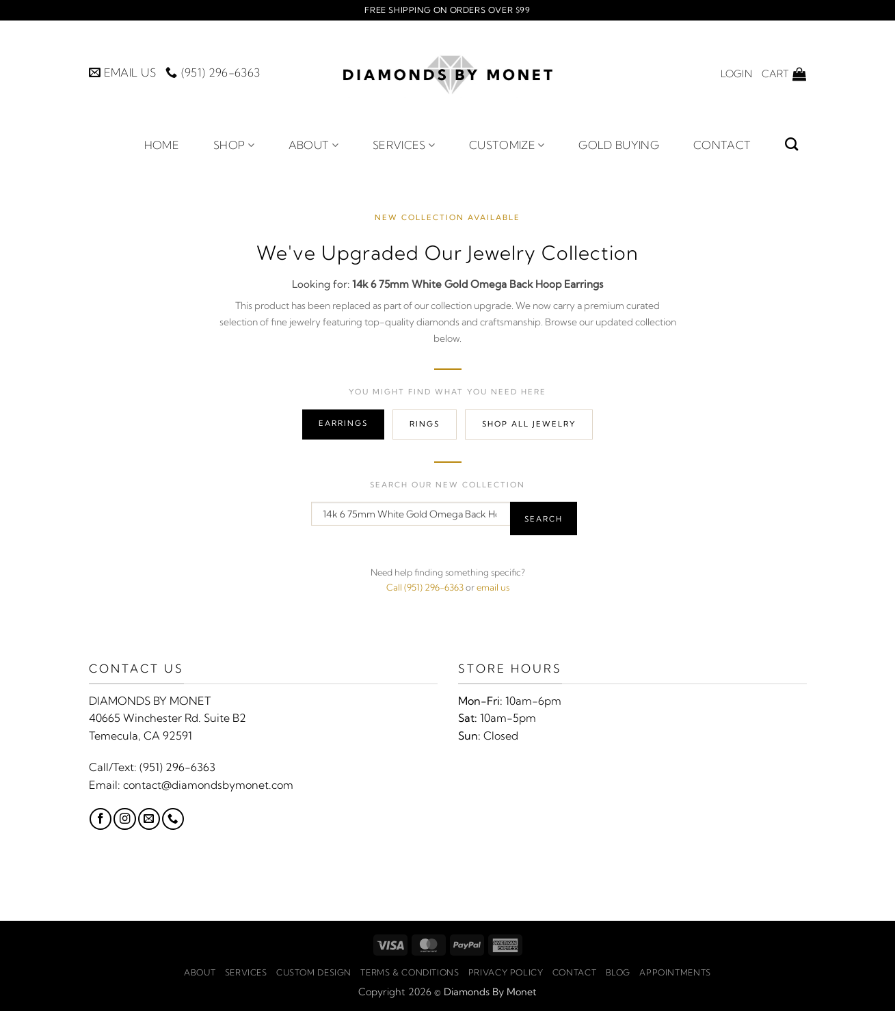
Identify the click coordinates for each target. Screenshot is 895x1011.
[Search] (791, 144)
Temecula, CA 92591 (140, 735)
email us (493, 587)
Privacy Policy (506, 972)
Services (404, 145)
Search (543, 519)
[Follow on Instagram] (124, 819)
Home (161, 145)
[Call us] (173, 819)
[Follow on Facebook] (100, 819)
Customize (506, 145)
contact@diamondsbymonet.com (208, 785)
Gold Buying (618, 145)
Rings (425, 424)
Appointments (674, 972)
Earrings (343, 423)
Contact (722, 145)
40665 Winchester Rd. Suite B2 (167, 718)
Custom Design (313, 972)
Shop (233, 145)
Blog (618, 972)
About (313, 145)
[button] (736, 74)
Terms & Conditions (409, 972)
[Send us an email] (149, 819)
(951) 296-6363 (177, 767)
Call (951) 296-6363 (425, 587)
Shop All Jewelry (529, 424)
